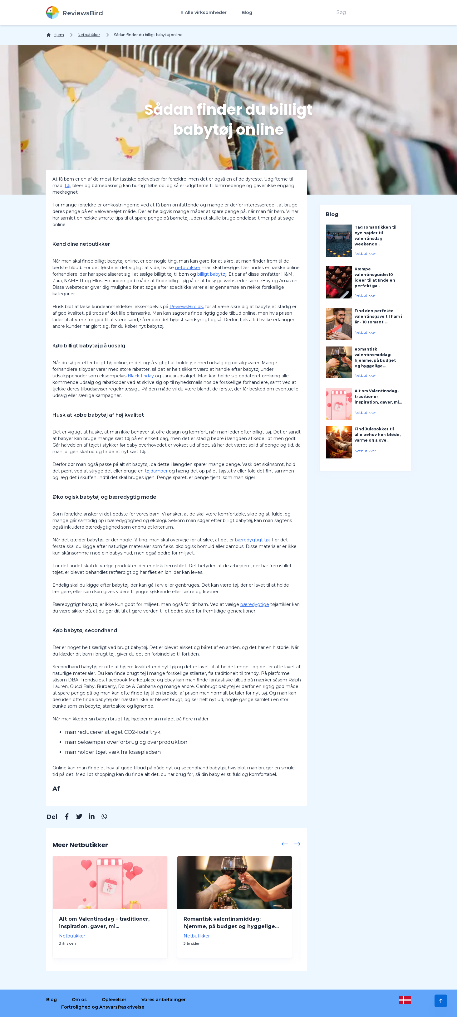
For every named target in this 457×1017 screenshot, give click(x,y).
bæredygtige (254, 604)
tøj (67, 185)
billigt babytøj (211, 274)
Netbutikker (89, 34)
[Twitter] (76, 817)
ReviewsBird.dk (186, 306)
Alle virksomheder (205, 12)
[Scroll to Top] (441, 1001)
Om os (79, 999)
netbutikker (187, 267)
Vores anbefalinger (163, 999)
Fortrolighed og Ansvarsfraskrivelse (102, 1007)
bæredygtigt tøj (252, 540)
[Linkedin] (88, 817)
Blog (247, 12)
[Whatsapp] (101, 817)
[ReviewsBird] (74, 12)
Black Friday (141, 376)
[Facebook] (63, 817)
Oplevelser (114, 999)
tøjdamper (156, 471)
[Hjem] (55, 35)
